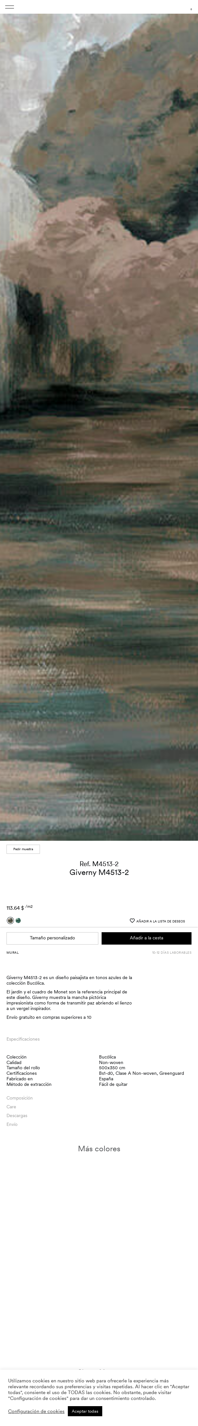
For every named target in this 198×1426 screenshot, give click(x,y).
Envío (12, 1119)
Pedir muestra (23, 844)
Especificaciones (23, 1034)
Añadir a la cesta (146, 932)
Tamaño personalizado (52, 932)
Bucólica (107, 1052)
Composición (19, 1092)
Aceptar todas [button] (85, 1411)
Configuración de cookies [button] (36, 1411)
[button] (187, 420)
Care (11, 1101)
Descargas (16, 1110)
